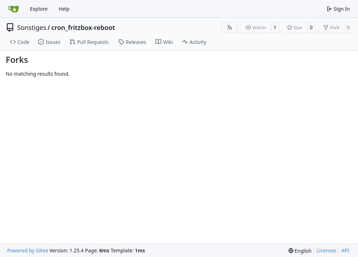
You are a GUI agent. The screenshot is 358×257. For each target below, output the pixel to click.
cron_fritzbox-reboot (83, 27)
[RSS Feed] (229, 27)
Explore (38, 8)
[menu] (300, 250)
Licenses (327, 250)
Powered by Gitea (27, 250)
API (345, 250)
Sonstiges (31, 27)
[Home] (14, 8)
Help (64, 8)
